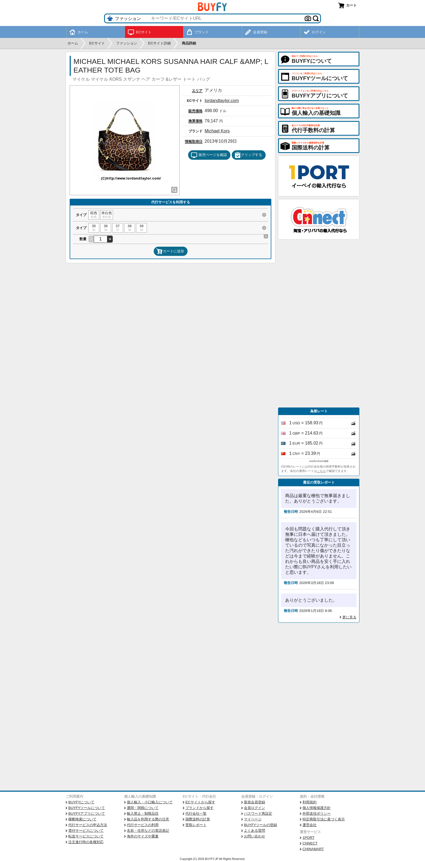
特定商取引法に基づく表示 (323, 819)
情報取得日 (193, 141)
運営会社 (309, 825)
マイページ (253, 819)
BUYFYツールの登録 (260, 825)
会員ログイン (254, 808)
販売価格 (195, 111)
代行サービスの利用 (143, 825)
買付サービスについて (86, 831)
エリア (197, 91)
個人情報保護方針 (316, 808)
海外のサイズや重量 (143, 836)
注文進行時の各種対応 (86, 842)
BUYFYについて (81, 802)
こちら (321, 470)
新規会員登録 (254, 802)
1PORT (308, 838)
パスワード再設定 (258, 813)
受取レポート (196, 825)
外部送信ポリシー (316, 813)
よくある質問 (254, 831)
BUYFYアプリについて (86, 813)
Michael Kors (217, 131)
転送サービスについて (86, 836)
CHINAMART (313, 849)
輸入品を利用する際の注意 (148, 819)
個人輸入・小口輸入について (150, 802)
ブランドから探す (199, 808)
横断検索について (82, 819)
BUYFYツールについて (86, 808)
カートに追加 (170, 251)
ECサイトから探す (200, 802)
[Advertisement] (318, 323)
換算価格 (195, 121)
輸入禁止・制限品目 (143, 813)
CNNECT (310, 843)
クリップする (248, 155)
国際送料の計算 (197, 819)
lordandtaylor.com (222, 100)
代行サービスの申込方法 (87, 825)
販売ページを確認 (209, 155)
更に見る (349, 617)
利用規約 (309, 802)
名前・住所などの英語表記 (148, 831)
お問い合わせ (254, 836)
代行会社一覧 (196, 813)
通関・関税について (143, 808)
